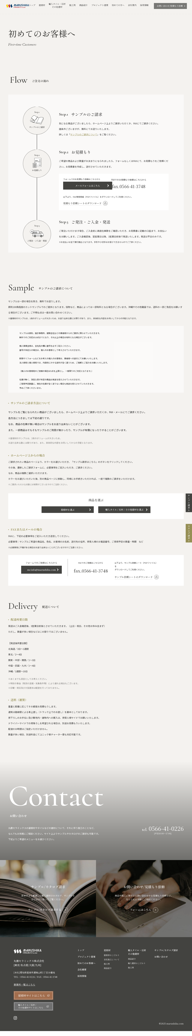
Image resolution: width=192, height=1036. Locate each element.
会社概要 (81, 974)
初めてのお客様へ (86, 968)
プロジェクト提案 (99, 5)
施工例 (72, 5)
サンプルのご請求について (83, 134)
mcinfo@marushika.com (46, 576)
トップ (32, 5)
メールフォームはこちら (89, 186)
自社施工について (111, 964)
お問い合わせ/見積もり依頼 (170, 5)
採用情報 (144, 5)
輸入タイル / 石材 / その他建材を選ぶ (131, 513)
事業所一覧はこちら (24, 989)
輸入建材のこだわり (137, 968)
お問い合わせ (161, 961)
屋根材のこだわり (111, 960)
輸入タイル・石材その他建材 (57, 5)
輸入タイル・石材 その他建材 (137, 957)
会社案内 (132, 5)
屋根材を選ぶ (61, 513)
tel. (163, 833)
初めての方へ (118, 5)
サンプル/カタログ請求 (166, 955)
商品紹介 (83, 5)
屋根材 (42, 5)
